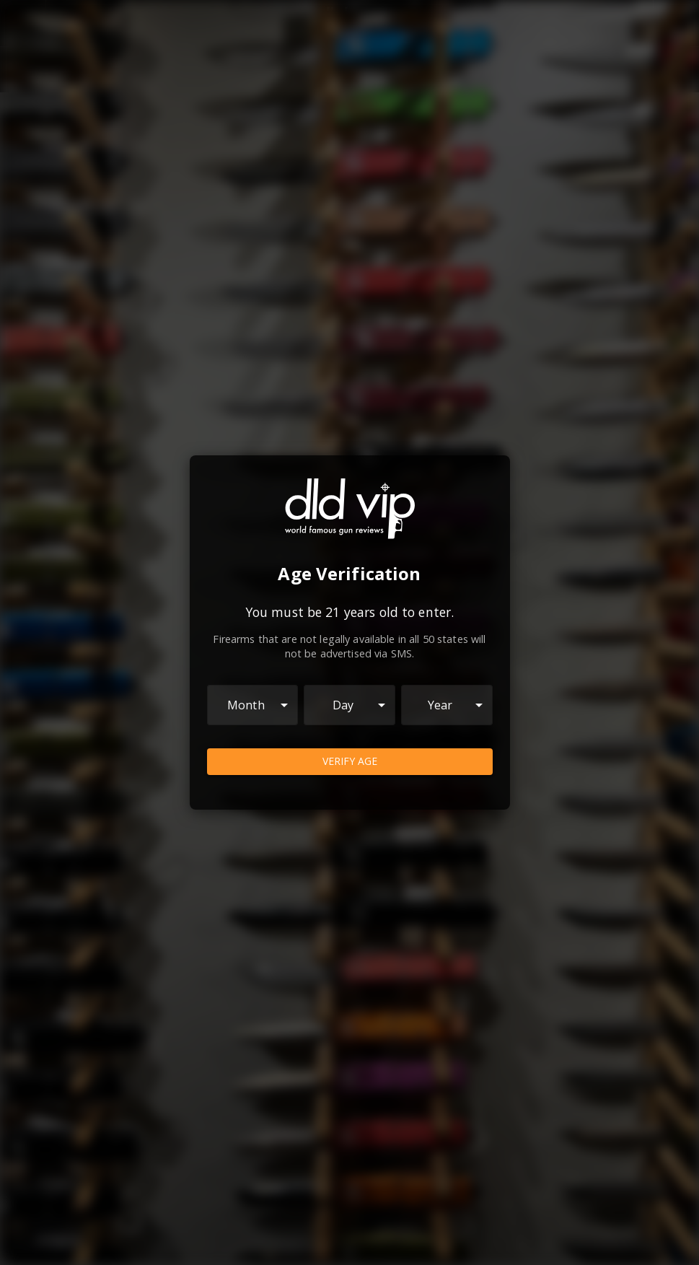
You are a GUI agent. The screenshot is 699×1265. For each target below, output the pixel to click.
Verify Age (350, 761)
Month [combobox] (246, 705)
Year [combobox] (440, 705)
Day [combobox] (343, 705)
